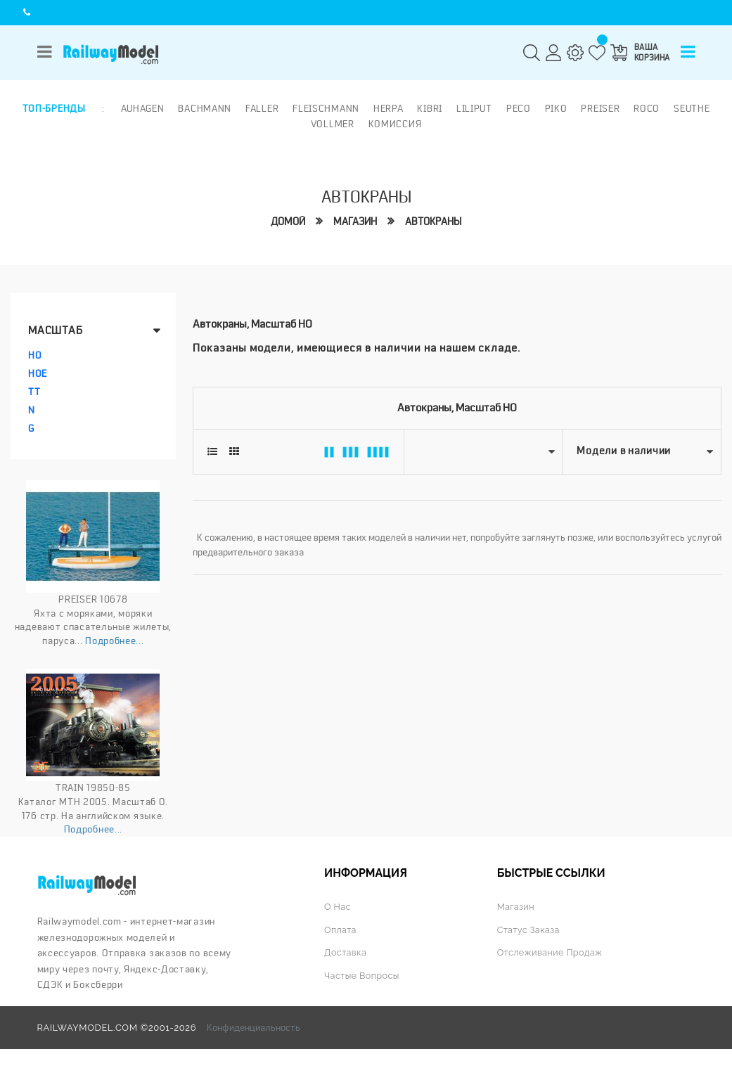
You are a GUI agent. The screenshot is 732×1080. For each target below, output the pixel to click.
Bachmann (204, 108)
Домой (288, 221)
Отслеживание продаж (550, 952)
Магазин (355, 221)
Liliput (474, 108)
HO (34, 355)
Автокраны (433, 221)
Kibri (429, 108)
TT (34, 392)
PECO (518, 108)
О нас (337, 906)
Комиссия (395, 123)
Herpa (388, 108)
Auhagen (142, 108)
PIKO (556, 108)
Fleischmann (326, 108)
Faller (261, 108)
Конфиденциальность (253, 1027)
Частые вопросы (362, 975)
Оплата (340, 929)
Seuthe (691, 108)
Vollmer (332, 123)
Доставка (345, 952)
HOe (37, 373)
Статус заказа (529, 929)
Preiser (600, 108)
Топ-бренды (54, 108)
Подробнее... (114, 640)
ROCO (647, 108)
